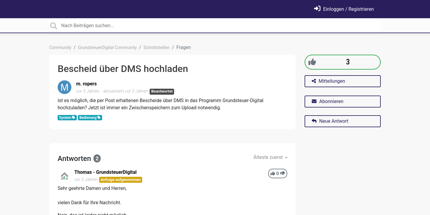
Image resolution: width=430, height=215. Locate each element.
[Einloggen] (344, 9)
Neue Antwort (330, 121)
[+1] (312, 62)
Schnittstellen (157, 47)
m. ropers (86, 84)
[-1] (282, 173)
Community (60, 47)
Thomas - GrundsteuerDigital (105, 172)
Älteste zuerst (269, 157)
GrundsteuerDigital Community (107, 47)
